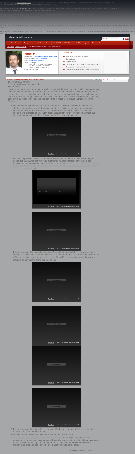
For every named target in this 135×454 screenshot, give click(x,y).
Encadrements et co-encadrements (77, 56)
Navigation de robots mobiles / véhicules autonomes (82, 69)
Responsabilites (71, 61)
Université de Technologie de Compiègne (45, 56)
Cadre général (70, 59)
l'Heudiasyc (44, 58)
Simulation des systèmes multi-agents (78, 67)
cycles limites (49, 257)
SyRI (37, 58)
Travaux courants (20, 47)
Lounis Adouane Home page (19, 37)
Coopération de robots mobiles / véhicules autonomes (83, 64)
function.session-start (24, 3)
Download (51, 154)
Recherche (10, 47)
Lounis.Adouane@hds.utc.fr (36, 60)
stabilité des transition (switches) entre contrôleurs (36, 438)
